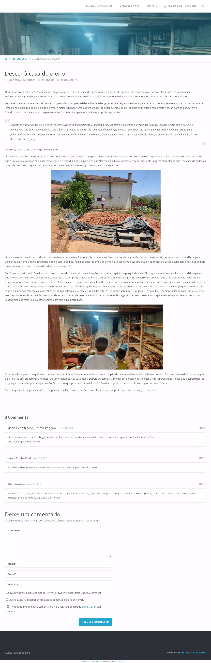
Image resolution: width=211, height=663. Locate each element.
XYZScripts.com (122, 661)
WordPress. (199, 652)
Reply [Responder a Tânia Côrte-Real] (202, 458)
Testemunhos (20, 58)
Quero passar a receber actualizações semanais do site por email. (45, 599)
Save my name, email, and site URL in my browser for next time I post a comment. (54, 592)
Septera (185, 652)
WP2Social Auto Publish (92, 661)
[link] (203, 6)
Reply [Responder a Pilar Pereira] (202, 484)
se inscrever (89, 606)
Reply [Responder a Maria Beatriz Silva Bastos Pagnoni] (202, 427)
